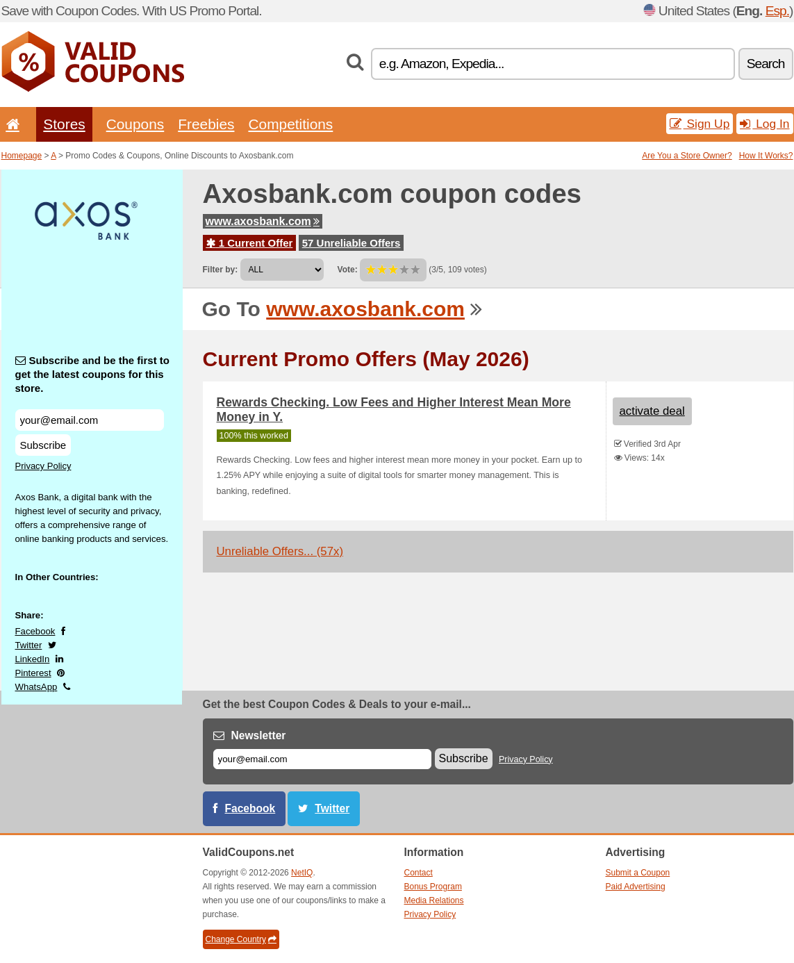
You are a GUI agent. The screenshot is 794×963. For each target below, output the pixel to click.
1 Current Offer (249, 243)
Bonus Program (433, 886)
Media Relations (434, 900)
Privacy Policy (43, 466)
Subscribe (43, 445)
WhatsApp (36, 687)
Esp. (777, 10)
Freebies (206, 124)
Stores (64, 124)
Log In (764, 124)
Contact (418, 873)
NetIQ (302, 873)
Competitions (290, 124)
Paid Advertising (635, 886)
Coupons (135, 124)
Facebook (35, 631)
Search (766, 63)
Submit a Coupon (638, 873)
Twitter (28, 645)
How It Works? (766, 155)
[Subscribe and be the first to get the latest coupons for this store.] (89, 420)
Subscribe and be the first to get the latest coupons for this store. (92, 374)
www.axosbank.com (263, 221)
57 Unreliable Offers (351, 243)
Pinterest (33, 673)
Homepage (21, 155)
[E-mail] (322, 759)
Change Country (241, 939)
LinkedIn (32, 659)
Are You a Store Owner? (686, 155)
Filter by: (220, 269)
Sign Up (700, 124)
